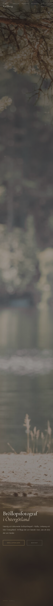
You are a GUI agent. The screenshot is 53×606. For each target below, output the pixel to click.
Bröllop (16, 4)
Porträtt (25, 4)
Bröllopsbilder (13, 543)
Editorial (35, 4)
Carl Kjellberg (8, 5)
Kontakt (34, 543)
